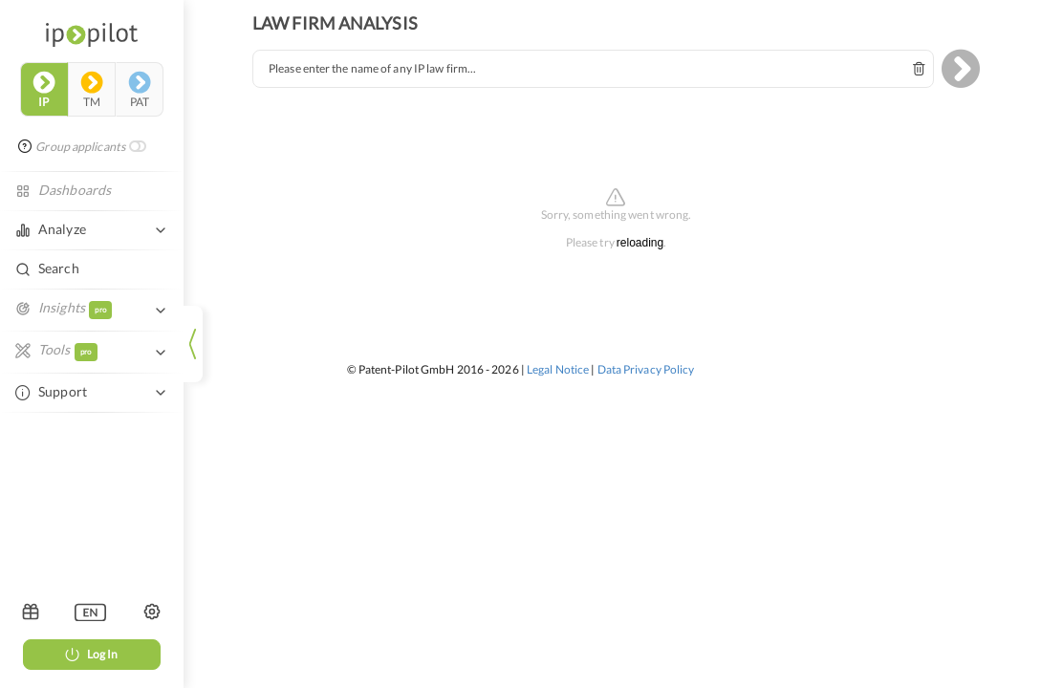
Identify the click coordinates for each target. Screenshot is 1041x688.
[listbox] (90, 611)
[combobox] (593, 69)
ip (44, 90)
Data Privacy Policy (646, 369)
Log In (92, 654)
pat (139, 90)
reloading (640, 243)
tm (91, 90)
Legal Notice (558, 369)
